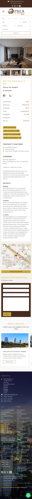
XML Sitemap (4, 480)
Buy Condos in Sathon (7, 446)
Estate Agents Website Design (10, 487)
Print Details (9, 127)
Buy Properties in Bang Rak (7, 443)
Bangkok (5, 346)
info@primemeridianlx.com (16, 1)
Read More (9, 361)
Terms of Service (10, 485)
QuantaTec (24, 487)
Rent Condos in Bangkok (21, 411)
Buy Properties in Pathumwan (5, 429)
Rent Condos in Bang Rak (22, 443)
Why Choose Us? (21, 464)
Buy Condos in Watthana (5, 433)
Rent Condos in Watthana (21, 435)
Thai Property (21, 346)
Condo (15, 346)
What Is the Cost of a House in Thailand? (14, 351)
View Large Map (16, 271)
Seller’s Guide (4, 464)
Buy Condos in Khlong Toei (7, 417)
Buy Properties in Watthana (5, 437)
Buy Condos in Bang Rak (7, 440)
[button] (16, 255)
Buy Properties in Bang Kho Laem (7, 457)
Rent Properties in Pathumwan (22, 431)
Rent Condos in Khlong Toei (23, 419)
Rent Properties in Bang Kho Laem (23, 461)
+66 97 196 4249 (16, 3)
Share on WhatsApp (12, 137)
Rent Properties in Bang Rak (23, 447)
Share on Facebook (12, 134)
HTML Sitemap (11, 480)
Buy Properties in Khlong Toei (5, 421)
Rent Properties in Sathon (22, 453)
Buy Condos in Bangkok (7, 410)
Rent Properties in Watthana (22, 439)
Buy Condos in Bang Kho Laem (6, 453)
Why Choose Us (5, 466)
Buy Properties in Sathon (5, 449)
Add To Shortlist (10, 130)
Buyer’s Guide (5, 462)
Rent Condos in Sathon (23, 450)
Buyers (10, 346)
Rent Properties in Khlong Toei (22, 423)
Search (16, 33)
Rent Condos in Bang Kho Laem (22, 457)
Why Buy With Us (5, 460)
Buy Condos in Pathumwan (5, 425)
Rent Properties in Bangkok (22, 415)
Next (29, 72)
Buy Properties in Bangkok (5, 413)
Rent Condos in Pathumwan (21, 427)
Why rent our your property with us (22, 467)
